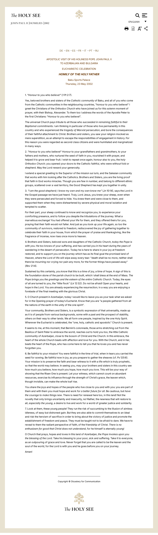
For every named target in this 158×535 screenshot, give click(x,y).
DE (61, 50)
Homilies (36, 23)
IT (85, 50)
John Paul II (20, 23)
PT (90, 50)
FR (79, 50)
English (135, 22)
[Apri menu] (144, 15)
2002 (46, 23)
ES (73, 50)
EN (67, 50)
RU (97, 50)
